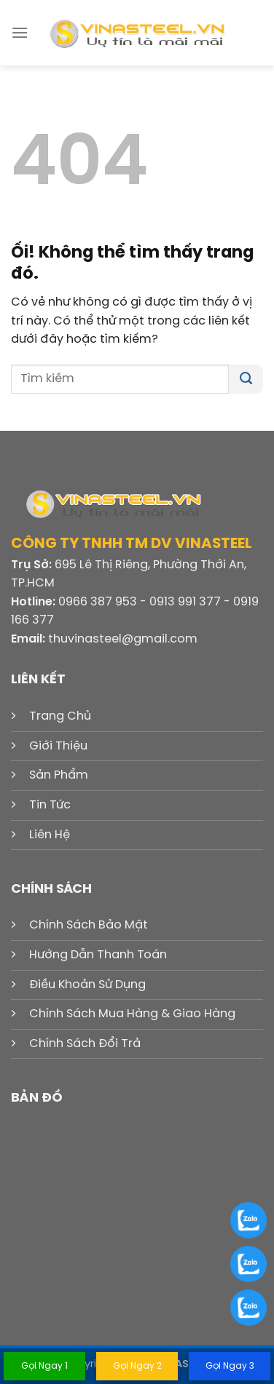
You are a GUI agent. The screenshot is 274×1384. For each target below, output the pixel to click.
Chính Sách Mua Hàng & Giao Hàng (132, 1014)
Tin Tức (50, 805)
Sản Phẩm (58, 775)
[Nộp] (246, 379)
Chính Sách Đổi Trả (85, 1044)
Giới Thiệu (58, 746)
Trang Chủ (60, 716)
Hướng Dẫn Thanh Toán (98, 955)
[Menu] (19, 32)
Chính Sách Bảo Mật (88, 925)
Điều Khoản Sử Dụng (87, 985)
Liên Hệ (49, 835)
